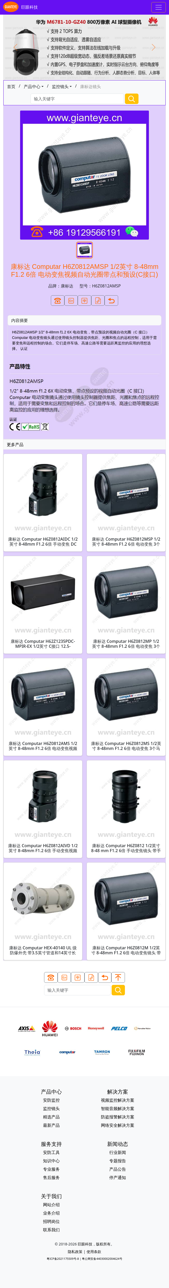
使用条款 (94, 1251)
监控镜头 (60, 86)
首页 (11, 86)
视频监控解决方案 (117, 1100)
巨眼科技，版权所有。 (96, 1243)
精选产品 (51, 1117)
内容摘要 (19, 320)
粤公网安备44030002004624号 (102, 1259)
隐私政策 (75, 1251)
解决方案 (117, 1091)
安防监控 (51, 1100)
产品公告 (117, 1169)
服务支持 (51, 1143)
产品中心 (32, 86)
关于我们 (51, 1196)
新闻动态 (117, 1143)
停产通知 (117, 1177)
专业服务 (51, 1169)
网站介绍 (51, 1205)
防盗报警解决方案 (117, 1117)
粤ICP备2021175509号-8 (63, 1259)
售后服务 (51, 1177)
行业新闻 (117, 1152)
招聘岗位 (51, 1221)
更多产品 (15, 444)
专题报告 (117, 1161)
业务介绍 (51, 1213)
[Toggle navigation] (158, 7)
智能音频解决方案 (117, 1108)
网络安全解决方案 (117, 1125)
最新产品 (51, 1125)
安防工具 (51, 1152)
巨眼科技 (20, 7)
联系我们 (51, 1230)
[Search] (77, 99)
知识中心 (51, 1161)
